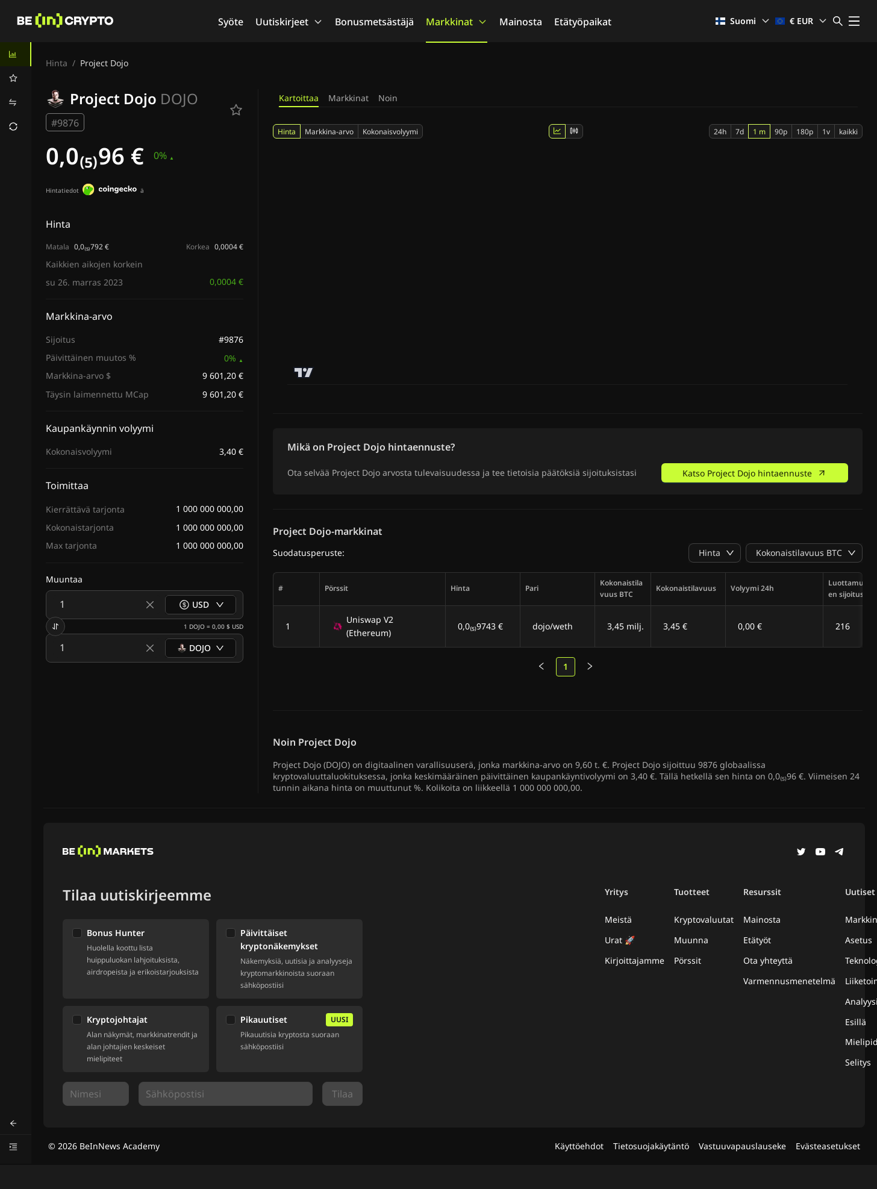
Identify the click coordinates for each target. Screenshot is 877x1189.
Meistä (618, 919)
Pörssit (687, 960)
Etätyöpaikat (582, 21)
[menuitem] (15, 54)
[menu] (15, 90)
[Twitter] (801, 853)
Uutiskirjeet (289, 21)
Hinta (56, 63)
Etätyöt (757, 940)
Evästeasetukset (828, 1146)
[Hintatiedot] (110, 190)
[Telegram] (840, 853)
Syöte (230, 21)
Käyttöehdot (579, 1146)
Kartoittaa (299, 98)
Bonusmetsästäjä (374, 21)
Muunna (691, 940)
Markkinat (456, 21)
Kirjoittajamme (634, 960)
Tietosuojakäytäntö (651, 1146)
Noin (388, 98)
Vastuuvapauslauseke (742, 1146)
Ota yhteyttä (768, 960)
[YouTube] (820, 853)
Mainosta (520, 21)
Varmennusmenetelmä (789, 981)
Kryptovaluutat (704, 919)
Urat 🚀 (620, 940)
